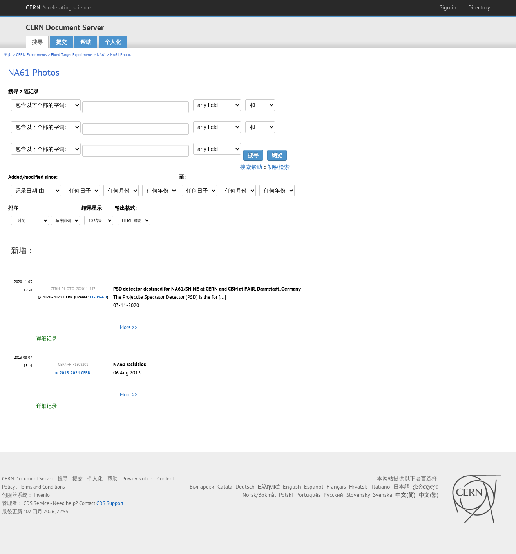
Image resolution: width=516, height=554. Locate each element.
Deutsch (245, 486)
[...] (222, 297)
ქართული (425, 486)
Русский (333, 494)
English (292, 486)
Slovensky (358, 494)
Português (308, 494)
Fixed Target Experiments (71, 54)
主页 (8, 54)
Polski (286, 494)
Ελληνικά (269, 486)
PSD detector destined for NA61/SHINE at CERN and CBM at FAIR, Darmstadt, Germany (207, 288)
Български (202, 486)
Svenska (382, 494)
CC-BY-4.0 (98, 297)
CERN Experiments (31, 54)
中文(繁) (428, 494)
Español (313, 486)
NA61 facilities (129, 364)
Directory (479, 7)
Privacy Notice (137, 478)
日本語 (401, 486)
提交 (61, 41)
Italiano (381, 486)
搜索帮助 (251, 167)
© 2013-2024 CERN (73, 372)
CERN (58, 7)
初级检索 (279, 167)
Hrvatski (359, 486)
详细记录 (46, 338)
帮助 (85, 41)
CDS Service (36, 503)
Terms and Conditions (42, 486)
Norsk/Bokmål (259, 494)
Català (224, 486)
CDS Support (109, 503)
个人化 (113, 41)
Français (336, 486)
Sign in (448, 7)
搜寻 (37, 41)
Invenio (42, 495)
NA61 (101, 54)
